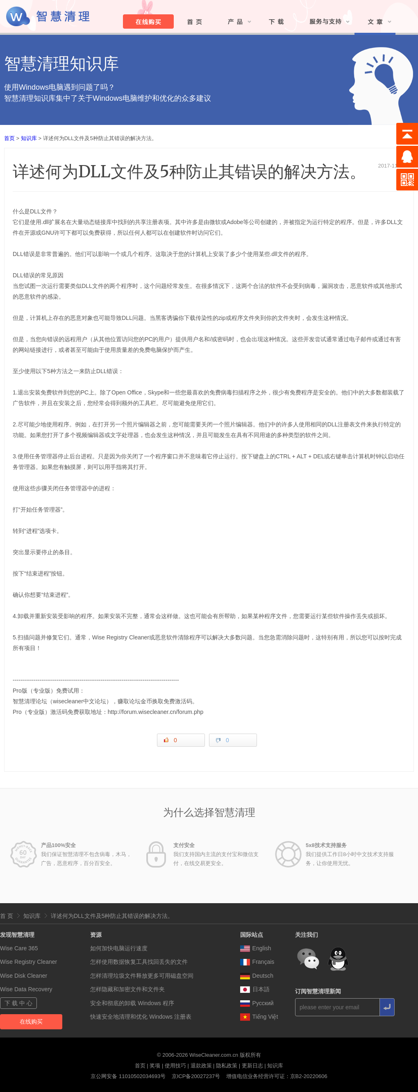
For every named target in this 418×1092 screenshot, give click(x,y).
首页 (9, 138)
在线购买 (31, 1021)
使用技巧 (175, 1066)
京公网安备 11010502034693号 (128, 1076)
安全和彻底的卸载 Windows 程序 (132, 1003)
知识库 (29, 138)
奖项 (155, 1066)
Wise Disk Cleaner (23, 975)
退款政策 (201, 1066)
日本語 (255, 989)
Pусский (257, 1003)
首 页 (6, 916)
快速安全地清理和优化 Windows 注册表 (140, 1016)
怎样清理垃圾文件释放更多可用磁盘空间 (141, 975)
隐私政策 (226, 1066)
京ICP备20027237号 (196, 1076)
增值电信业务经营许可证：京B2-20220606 (276, 1076)
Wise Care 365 (19, 948)
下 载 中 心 (18, 1003)
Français (257, 961)
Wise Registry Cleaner (28, 961)
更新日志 (252, 1066)
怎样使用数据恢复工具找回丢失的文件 (139, 961)
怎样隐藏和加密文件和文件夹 (127, 989)
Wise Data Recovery (26, 989)
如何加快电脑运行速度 (119, 948)
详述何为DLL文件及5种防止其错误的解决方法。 (112, 916)
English (255, 948)
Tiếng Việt (259, 1016)
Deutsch (256, 975)
